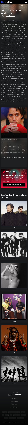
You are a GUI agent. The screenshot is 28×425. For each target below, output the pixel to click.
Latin (8, 142)
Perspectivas (14, 402)
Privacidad (14, 405)
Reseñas (14, 399)
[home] (6, 2)
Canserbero (11, 139)
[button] (26, 2)
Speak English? (22, 6)
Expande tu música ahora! (14, 185)
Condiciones (14, 407)
